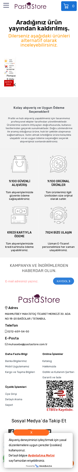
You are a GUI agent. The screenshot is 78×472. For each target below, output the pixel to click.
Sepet (69, 6)
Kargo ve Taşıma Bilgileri (20, 372)
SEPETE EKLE (8, 83)
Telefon (11, 325)
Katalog (47, 361)
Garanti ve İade (51, 377)
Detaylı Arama (13, 399)
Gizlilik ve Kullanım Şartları (58, 372)
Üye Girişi (11, 393)
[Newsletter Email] (27, 281)
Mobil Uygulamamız (17, 366)
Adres (11, 308)
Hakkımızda (49, 366)
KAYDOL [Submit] (63, 281)
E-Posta (12, 338)
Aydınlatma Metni (41, 455)
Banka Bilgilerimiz (16, 361)
